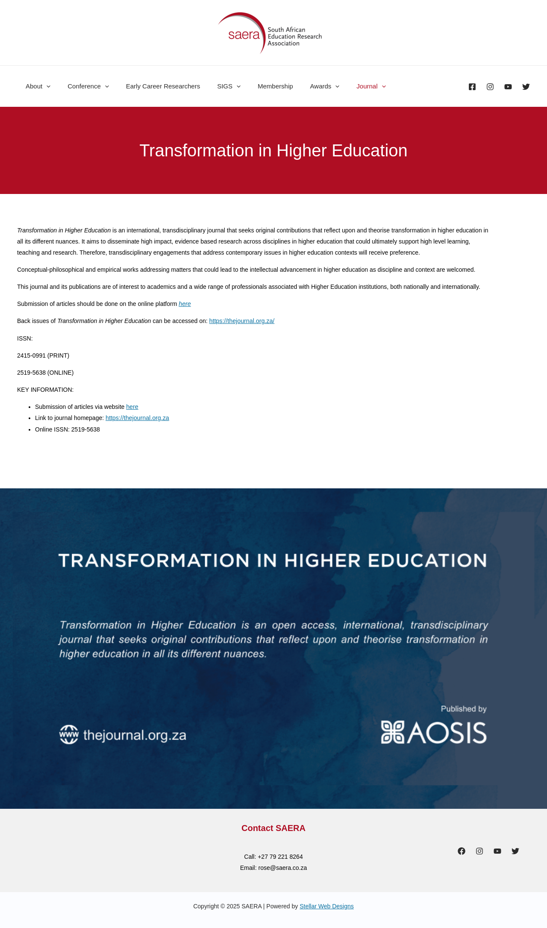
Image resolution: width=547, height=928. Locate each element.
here (132, 406)
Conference (82, 86)
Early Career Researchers (152, 86)
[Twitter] (526, 87)
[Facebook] (472, 87)
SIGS (214, 86)
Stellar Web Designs (327, 905)
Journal (343, 86)
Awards (301, 86)
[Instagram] (490, 87)
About (36, 86)
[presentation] (44, 86)
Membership (256, 86)
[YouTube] (508, 87)
